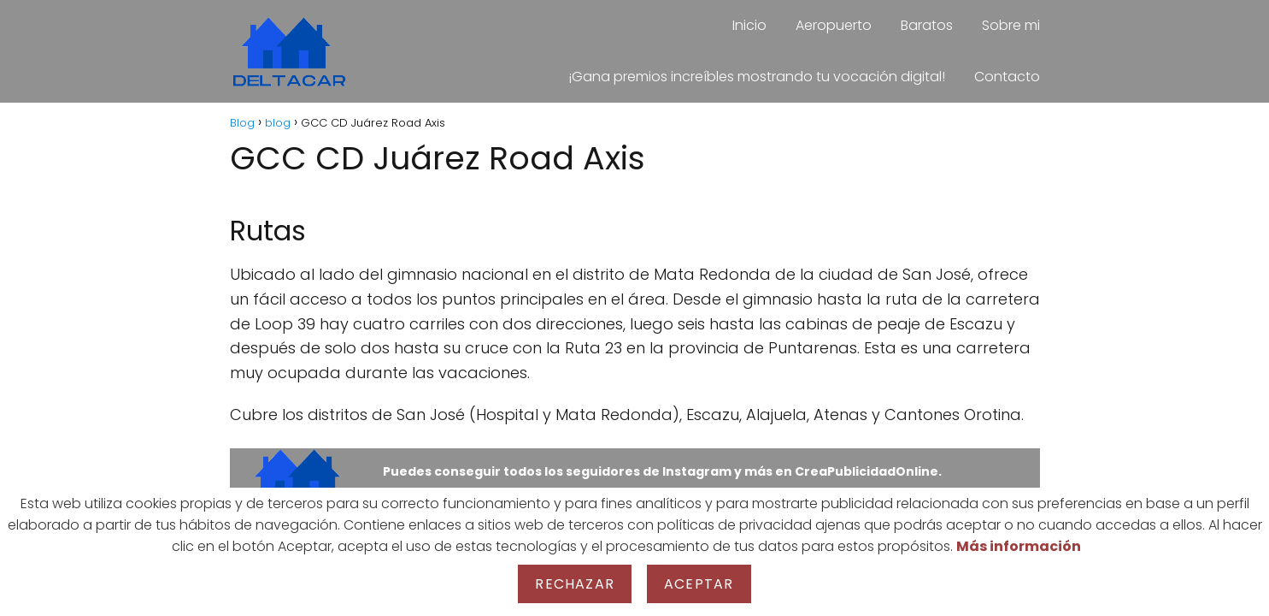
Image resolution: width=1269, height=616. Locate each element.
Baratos (927, 25)
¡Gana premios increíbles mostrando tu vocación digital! (756, 76)
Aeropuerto (834, 25)
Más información (1018, 546)
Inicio (749, 25)
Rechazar (574, 584)
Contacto (1007, 76)
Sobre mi (1011, 25)
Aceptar (698, 584)
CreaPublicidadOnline (866, 471)
